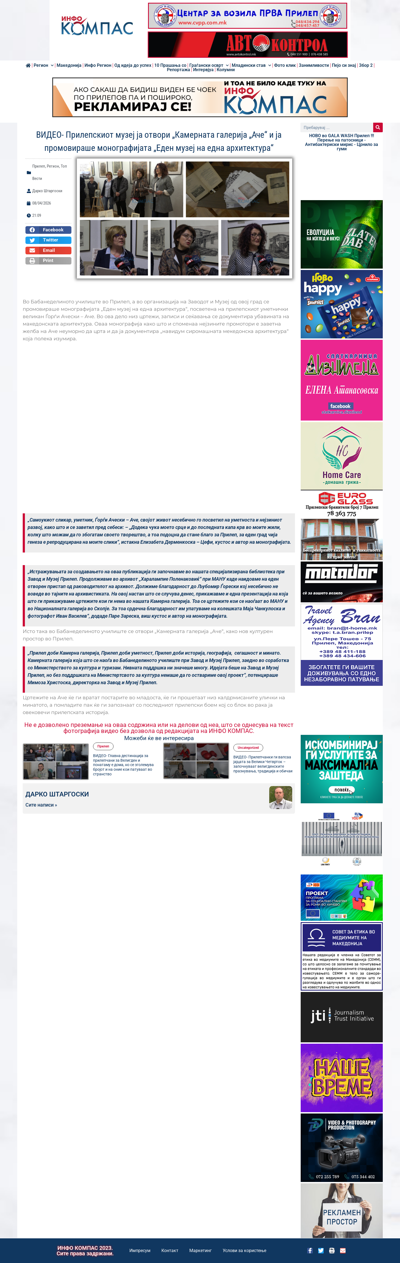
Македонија (69, 65)
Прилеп (38, 166)
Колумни (226, 70)
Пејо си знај (344, 65)
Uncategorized (248, 748)
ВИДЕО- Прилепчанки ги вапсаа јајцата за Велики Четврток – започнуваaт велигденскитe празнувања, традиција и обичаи (262, 764)
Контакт (169, 1250)
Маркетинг (200, 1250)
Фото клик (285, 65)
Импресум (139, 1250)
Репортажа (178, 70)
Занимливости (314, 65)
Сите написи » (41, 804)
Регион (44, 65)
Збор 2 (366, 65)
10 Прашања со (170, 65)
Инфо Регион (98, 65)
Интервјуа (203, 70)
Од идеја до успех (132, 65)
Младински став (251, 65)
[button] (48, 230)
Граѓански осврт (209, 65)
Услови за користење (244, 1250)
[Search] (378, 127)
